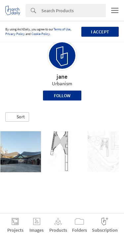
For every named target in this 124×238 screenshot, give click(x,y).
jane (62, 76)
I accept (100, 32)
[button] (17, 117)
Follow (62, 96)
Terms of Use (62, 29)
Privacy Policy (15, 34)
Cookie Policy (40, 34)
